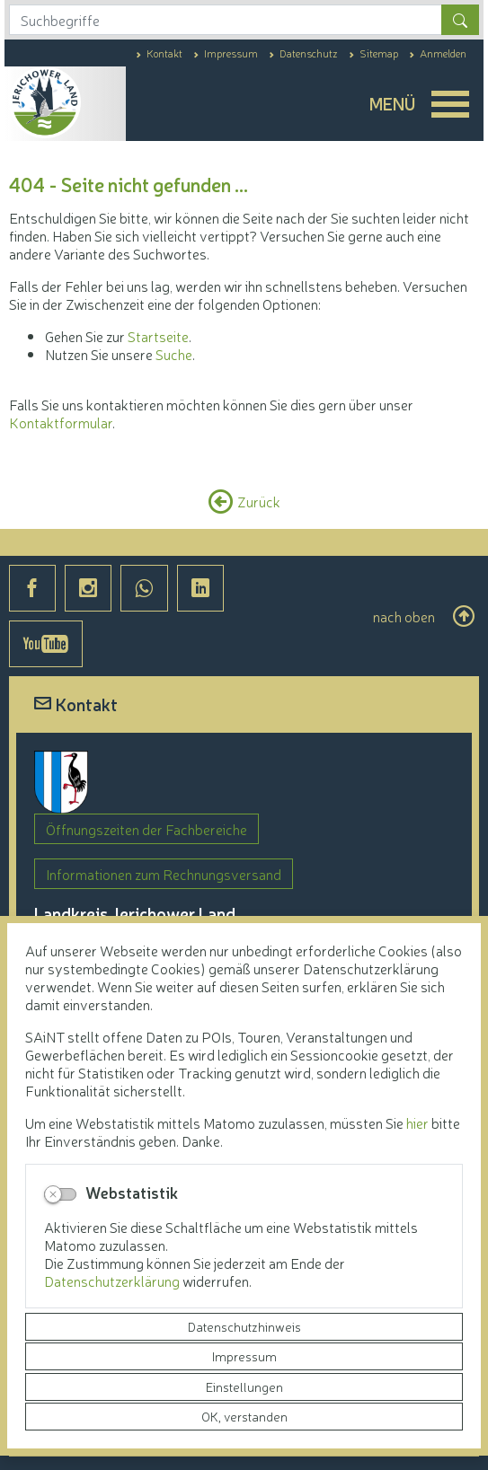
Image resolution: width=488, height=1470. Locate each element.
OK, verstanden (244, 1416)
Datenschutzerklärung (113, 1280)
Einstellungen (244, 1386)
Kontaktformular (60, 422)
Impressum (244, 1356)
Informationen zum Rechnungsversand (163, 874)
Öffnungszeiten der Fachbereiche (146, 829)
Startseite (158, 336)
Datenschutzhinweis (244, 1326)
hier (417, 1122)
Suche (173, 354)
